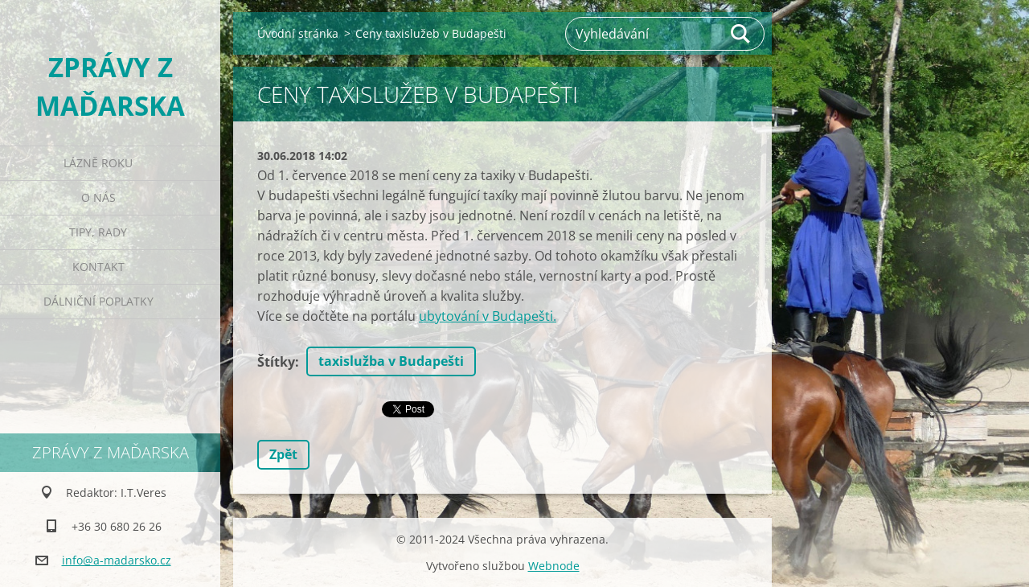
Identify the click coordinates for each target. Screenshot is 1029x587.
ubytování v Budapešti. (487, 316)
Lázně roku (98, 162)
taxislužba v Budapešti (391, 361)
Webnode (554, 565)
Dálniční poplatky (98, 301)
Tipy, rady (98, 232)
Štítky (276, 362)
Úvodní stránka (297, 33)
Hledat (741, 34)
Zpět (283, 454)
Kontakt (98, 266)
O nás (98, 197)
